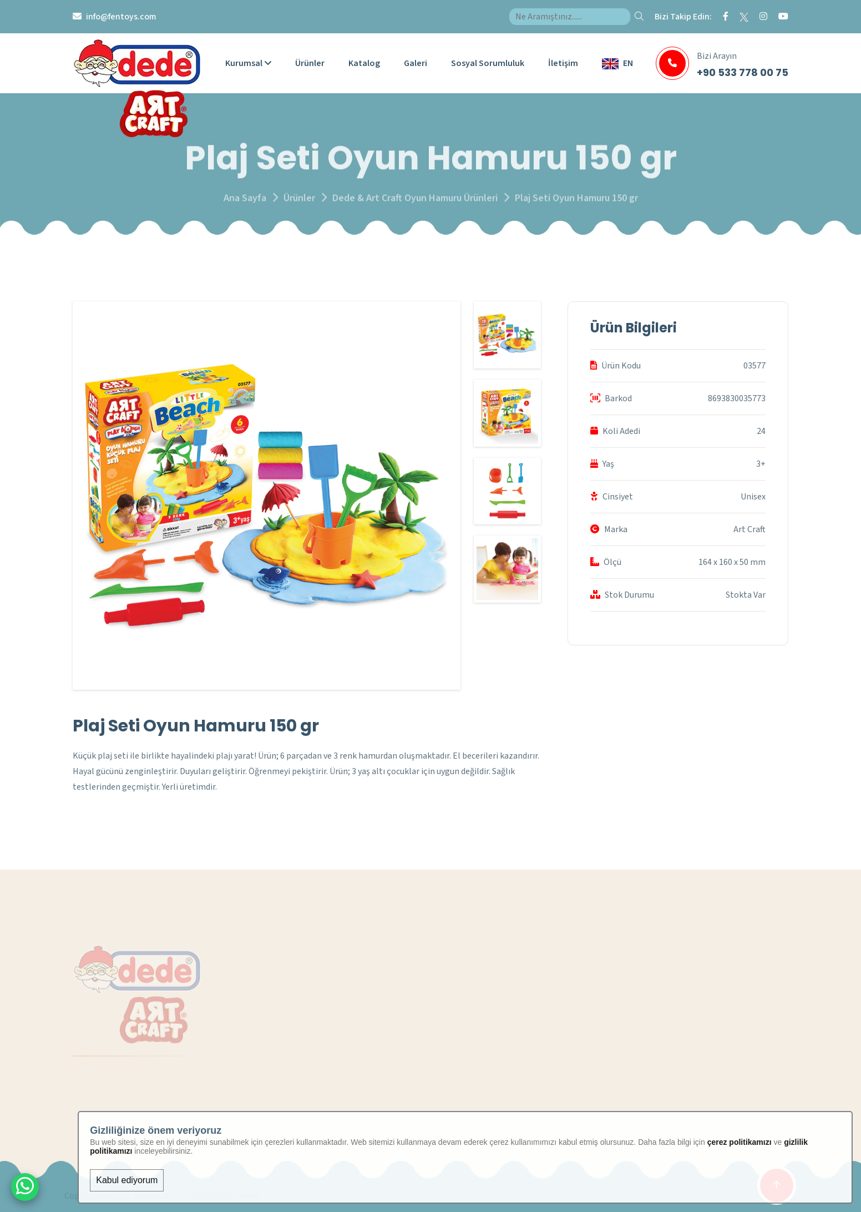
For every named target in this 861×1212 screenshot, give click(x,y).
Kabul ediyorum (127, 1180)
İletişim (563, 63)
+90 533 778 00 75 (742, 72)
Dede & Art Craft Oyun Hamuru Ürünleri (415, 203)
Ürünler (310, 63)
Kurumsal (248, 63)
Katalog (364, 63)
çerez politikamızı (739, 1142)
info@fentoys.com (121, 17)
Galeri (415, 63)
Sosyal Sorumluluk (487, 63)
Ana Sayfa (245, 203)
